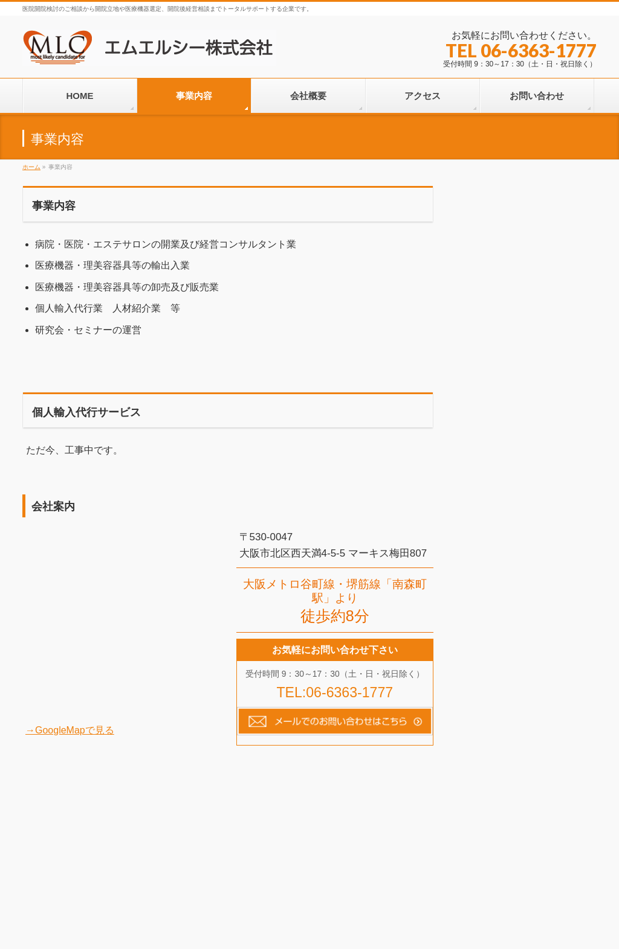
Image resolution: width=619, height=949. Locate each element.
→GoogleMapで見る (69, 730)
